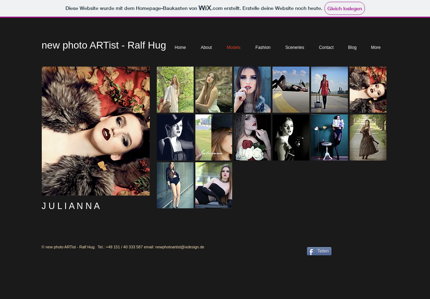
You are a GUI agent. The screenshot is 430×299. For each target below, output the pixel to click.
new (51, 45)
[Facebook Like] (359, 250)
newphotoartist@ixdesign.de (179, 247)
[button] (175, 90)
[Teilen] (319, 251)
